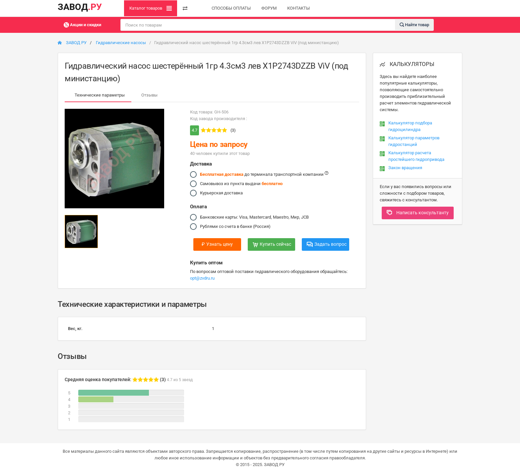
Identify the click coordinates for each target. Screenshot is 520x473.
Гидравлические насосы (121, 42)
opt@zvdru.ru (202, 278)
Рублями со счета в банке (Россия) (235, 226)
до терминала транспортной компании (264, 174)
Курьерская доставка (221, 193)
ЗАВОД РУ (72, 42)
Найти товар (414, 24)
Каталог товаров (150, 8)
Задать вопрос (327, 244)
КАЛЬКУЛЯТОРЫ (407, 64)
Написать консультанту (418, 212)
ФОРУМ (269, 8)
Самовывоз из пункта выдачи (241, 183)
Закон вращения (405, 167)
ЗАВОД (80, 7)
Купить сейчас (272, 244)
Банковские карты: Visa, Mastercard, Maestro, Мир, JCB (254, 217)
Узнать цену (217, 244)
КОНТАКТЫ (298, 8)
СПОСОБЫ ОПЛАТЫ (231, 8)
